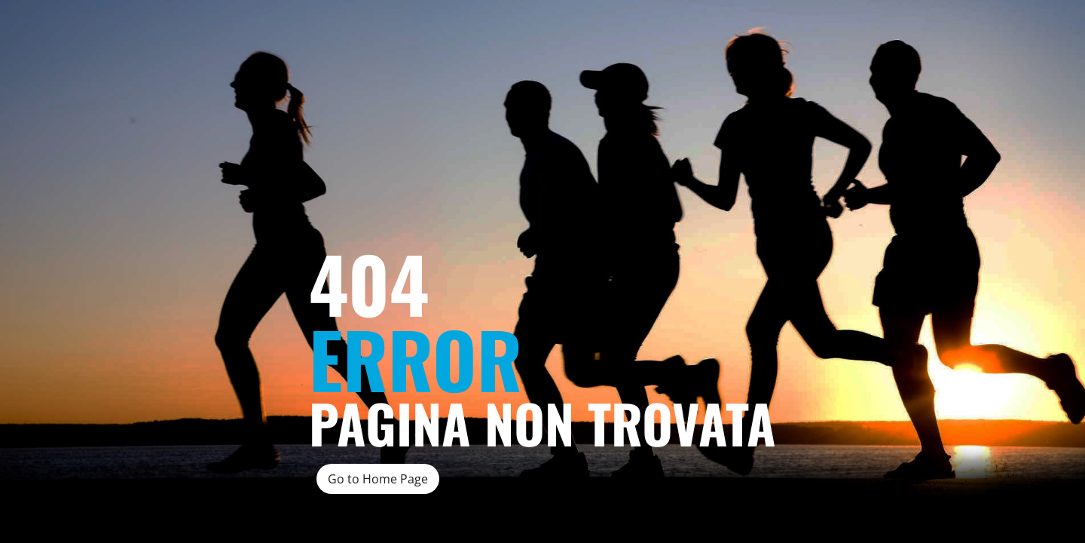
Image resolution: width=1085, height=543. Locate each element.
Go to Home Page (378, 479)
